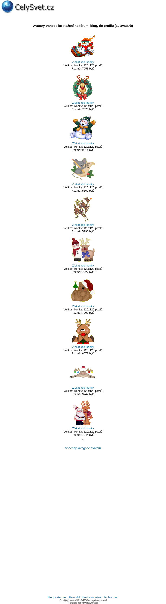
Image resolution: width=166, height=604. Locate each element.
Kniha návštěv (92, 597)
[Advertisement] (83, 523)
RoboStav (111, 597)
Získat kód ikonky (83, 62)
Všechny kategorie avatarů (83, 448)
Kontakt (74, 597)
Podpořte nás (57, 597)
